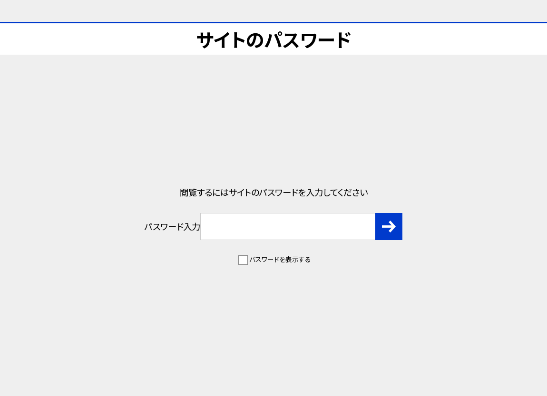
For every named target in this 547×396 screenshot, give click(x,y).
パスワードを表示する (280, 259)
